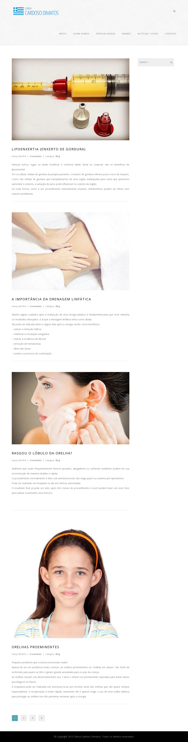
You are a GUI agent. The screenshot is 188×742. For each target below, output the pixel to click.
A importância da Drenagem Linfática (51, 299)
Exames (126, 33)
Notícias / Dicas (148, 33)
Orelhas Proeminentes (35, 647)
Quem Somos (81, 33)
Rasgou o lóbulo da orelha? (42, 453)
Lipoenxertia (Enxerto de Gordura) (49, 149)
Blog (57, 156)
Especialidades (105, 33)
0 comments (35, 156)
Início (63, 33)
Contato (170, 33)
